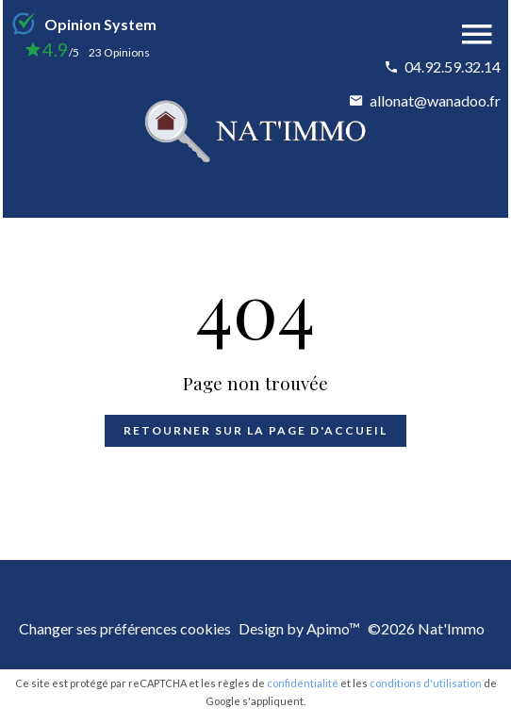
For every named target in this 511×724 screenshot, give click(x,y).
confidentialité (302, 683)
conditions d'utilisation (426, 683)
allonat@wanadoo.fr (435, 100)
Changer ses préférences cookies (125, 628)
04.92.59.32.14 (452, 66)
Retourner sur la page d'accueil (255, 430)
